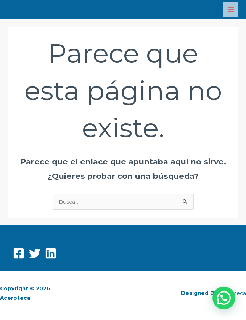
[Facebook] (18, 253)
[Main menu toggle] (231, 9)
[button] (223, 298)
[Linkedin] (50, 253)
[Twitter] (34, 253)
